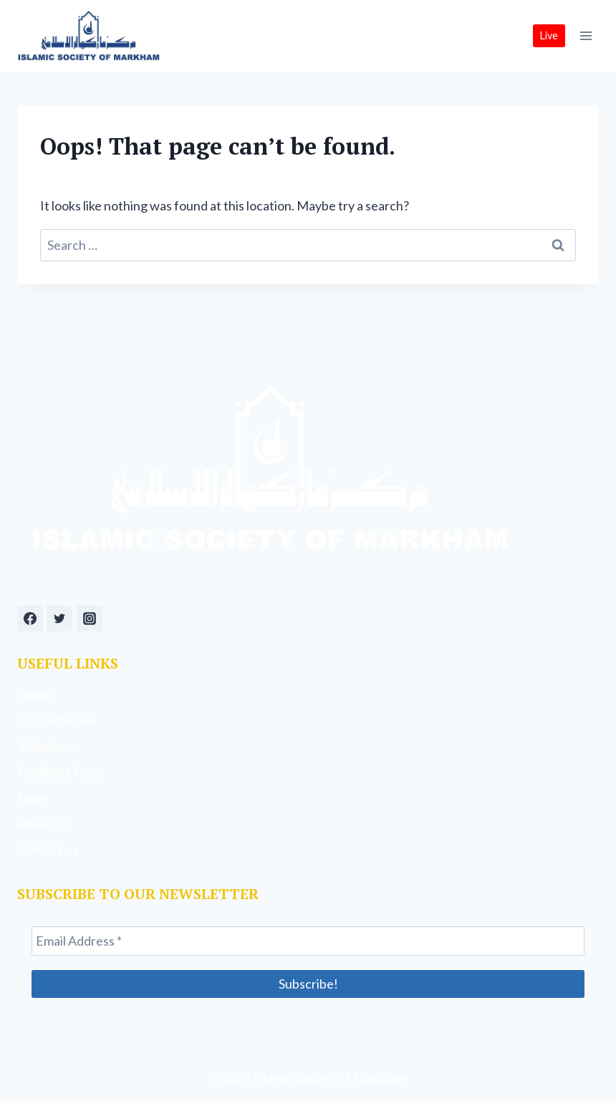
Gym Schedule (57, 720)
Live (549, 35)
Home (34, 694)
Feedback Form (60, 772)
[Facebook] (30, 618)
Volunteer (45, 746)
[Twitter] (59, 618)
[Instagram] (89, 618)
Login (33, 797)
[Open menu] (585, 35)
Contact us (47, 849)
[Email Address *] (308, 941)
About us (42, 823)
